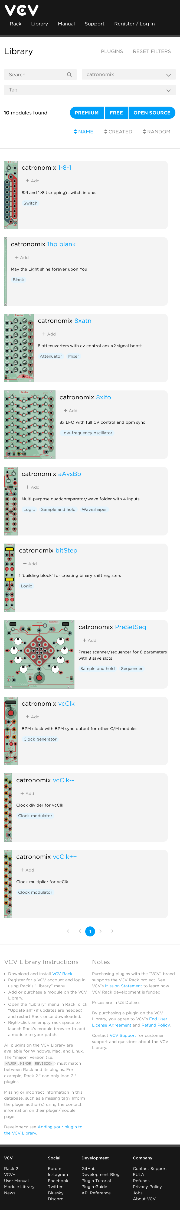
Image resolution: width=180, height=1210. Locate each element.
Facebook (58, 1180)
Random (157, 131)
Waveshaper (94, 509)
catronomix (39, 167)
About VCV (144, 1198)
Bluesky (56, 1192)
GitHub (88, 1168)
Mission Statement (123, 986)
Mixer (73, 356)
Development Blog (100, 1174)
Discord (56, 1198)
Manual (66, 24)
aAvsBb (69, 473)
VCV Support (123, 1035)
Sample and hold (58, 509)
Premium (87, 113)
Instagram (58, 1174)
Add (33, 181)
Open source (152, 113)
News (9, 1192)
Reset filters (152, 51)
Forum (54, 1168)
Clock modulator (35, 815)
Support (94, 24)
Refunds (141, 1180)
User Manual (16, 1180)
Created (118, 131)
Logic (29, 509)
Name (83, 131)
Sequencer (132, 668)
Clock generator (40, 739)
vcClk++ (65, 856)
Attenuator (51, 356)
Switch (30, 203)
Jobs (137, 1192)
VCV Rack (62, 973)
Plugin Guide (94, 1186)
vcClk (66, 703)
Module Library (19, 1186)
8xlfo (103, 397)
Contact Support (150, 1168)
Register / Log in (134, 24)
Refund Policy (156, 1025)
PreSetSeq (130, 626)
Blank (18, 279)
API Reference (96, 1192)
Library (39, 24)
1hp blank (61, 244)
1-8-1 (64, 167)
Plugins (112, 51)
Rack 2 (11, 1168)
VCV (8, 1158)
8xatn (82, 320)
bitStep (66, 550)
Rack (15, 24)
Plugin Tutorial (96, 1180)
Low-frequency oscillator (86, 432)
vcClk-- (63, 780)
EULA (138, 1174)
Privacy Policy (147, 1186)
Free (116, 113)
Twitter (55, 1186)
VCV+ (9, 1174)
